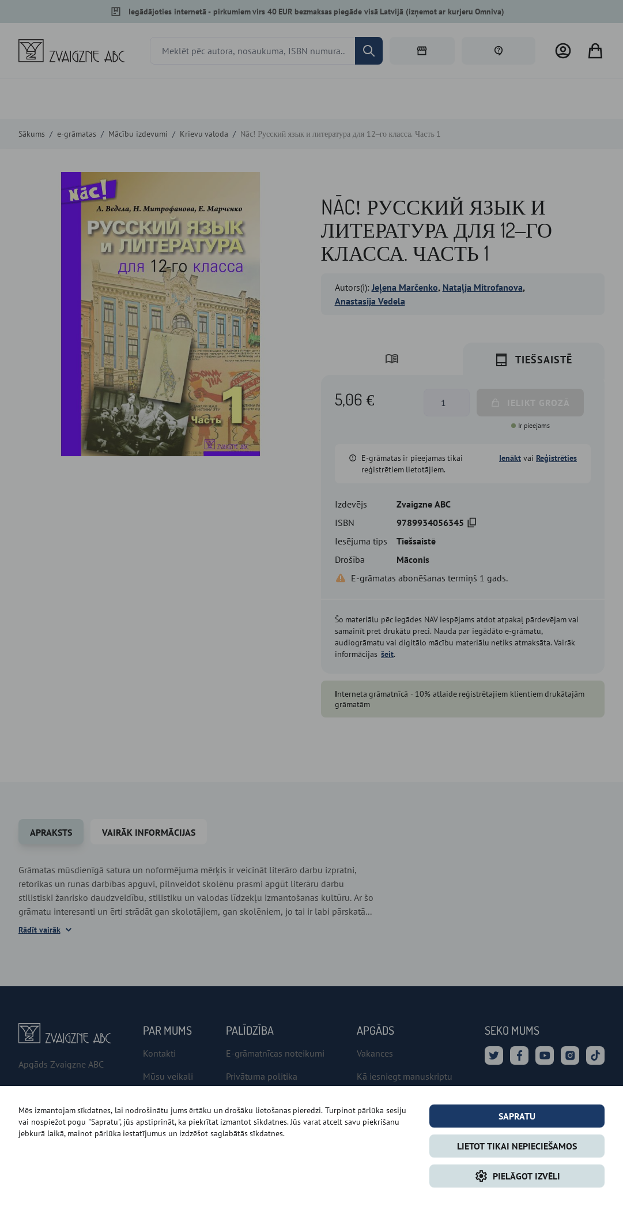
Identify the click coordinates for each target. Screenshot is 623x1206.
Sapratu (517, 1116)
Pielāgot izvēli (517, 1176)
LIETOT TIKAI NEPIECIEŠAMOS (517, 1146)
